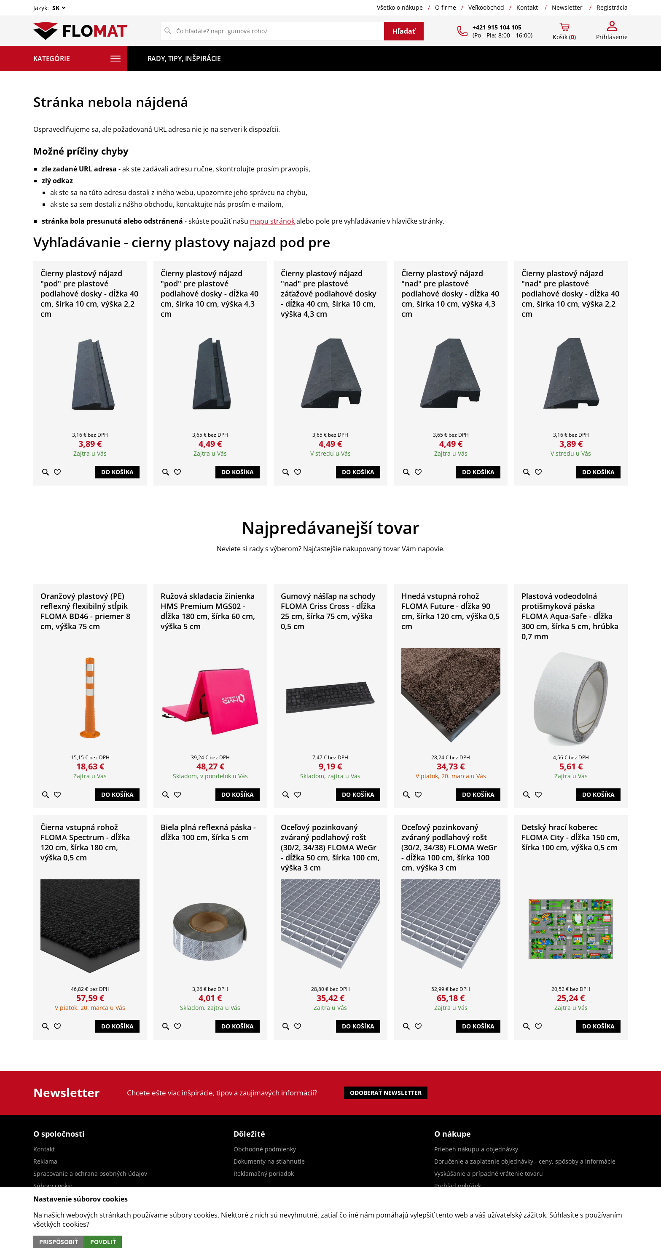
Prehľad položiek (457, 1186)
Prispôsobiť (58, 1242)
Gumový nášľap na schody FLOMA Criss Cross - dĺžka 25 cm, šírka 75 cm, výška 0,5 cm (328, 611)
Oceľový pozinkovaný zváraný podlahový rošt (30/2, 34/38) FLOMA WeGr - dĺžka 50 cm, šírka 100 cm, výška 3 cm (330, 847)
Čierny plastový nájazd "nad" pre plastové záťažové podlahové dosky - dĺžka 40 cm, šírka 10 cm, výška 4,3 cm (328, 293)
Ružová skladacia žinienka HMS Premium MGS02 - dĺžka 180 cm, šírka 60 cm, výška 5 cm (208, 611)
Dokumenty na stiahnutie (269, 1161)
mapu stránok (272, 221)
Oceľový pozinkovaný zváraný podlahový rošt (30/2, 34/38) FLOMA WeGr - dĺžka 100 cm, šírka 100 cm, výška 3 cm (449, 847)
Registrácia (612, 7)
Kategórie (77, 58)
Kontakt (527, 7)
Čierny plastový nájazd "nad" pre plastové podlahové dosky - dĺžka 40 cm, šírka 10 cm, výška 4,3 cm (450, 293)
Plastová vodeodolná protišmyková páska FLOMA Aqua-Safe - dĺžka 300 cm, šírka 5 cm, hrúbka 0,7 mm (569, 616)
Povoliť (103, 1242)
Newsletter (567, 7)
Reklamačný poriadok (264, 1174)
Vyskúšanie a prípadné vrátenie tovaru (488, 1174)
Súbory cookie (53, 1186)
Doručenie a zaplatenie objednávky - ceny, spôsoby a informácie (524, 1161)
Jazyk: (50, 8)
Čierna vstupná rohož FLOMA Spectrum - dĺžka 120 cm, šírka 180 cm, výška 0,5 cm (85, 842)
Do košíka (117, 472)
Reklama (45, 1161)
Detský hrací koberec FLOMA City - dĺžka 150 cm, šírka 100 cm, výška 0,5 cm (570, 837)
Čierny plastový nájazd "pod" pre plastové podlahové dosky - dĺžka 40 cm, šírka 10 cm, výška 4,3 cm (209, 293)
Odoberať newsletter (386, 1093)
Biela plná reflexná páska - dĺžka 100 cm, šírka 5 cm (208, 832)
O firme (445, 7)
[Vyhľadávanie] (272, 31)
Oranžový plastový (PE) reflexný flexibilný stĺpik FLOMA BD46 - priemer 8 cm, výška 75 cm (85, 611)
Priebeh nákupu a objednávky (476, 1149)
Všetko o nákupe (400, 7)
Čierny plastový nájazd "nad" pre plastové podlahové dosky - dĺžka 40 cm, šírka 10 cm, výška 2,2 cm (570, 293)
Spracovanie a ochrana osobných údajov (90, 1174)
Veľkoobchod (486, 7)
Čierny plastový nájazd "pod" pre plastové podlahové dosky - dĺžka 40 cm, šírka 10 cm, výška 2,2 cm (89, 293)
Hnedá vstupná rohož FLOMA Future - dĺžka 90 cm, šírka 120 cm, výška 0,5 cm (450, 611)
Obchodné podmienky (265, 1149)
